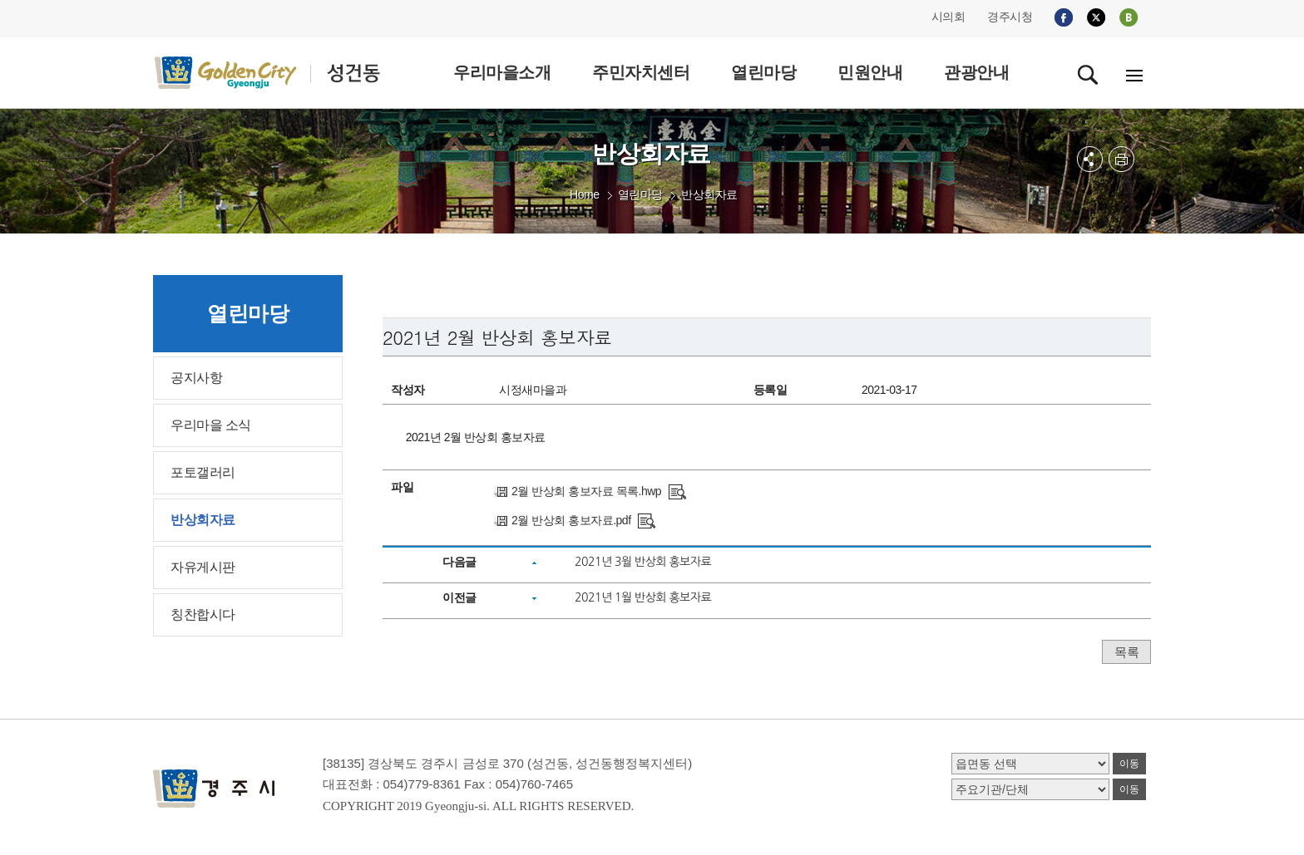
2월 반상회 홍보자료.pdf (570, 520)
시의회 (948, 16)
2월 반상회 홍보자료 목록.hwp (586, 491)
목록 (1126, 652)
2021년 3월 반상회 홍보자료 (643, 562)
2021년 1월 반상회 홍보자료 (643, 597)
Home (584, 194)
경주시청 (1009, 16)
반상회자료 (709, 194)
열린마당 (640, 194)
